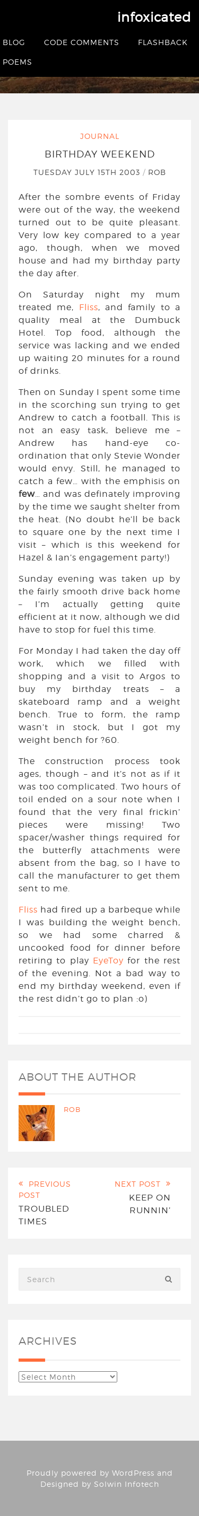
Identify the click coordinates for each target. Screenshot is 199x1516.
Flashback (163, 42)
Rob (157, 172)
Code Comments (81, 42)
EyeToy (108, 961)
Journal (99, 136)
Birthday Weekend (100, 154)
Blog (14, 42)
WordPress (133, 1472)
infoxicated (154, 17)
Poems (17, 61)
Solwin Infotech (126, 1483)
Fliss (88, 307)
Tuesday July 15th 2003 (88, 172)
